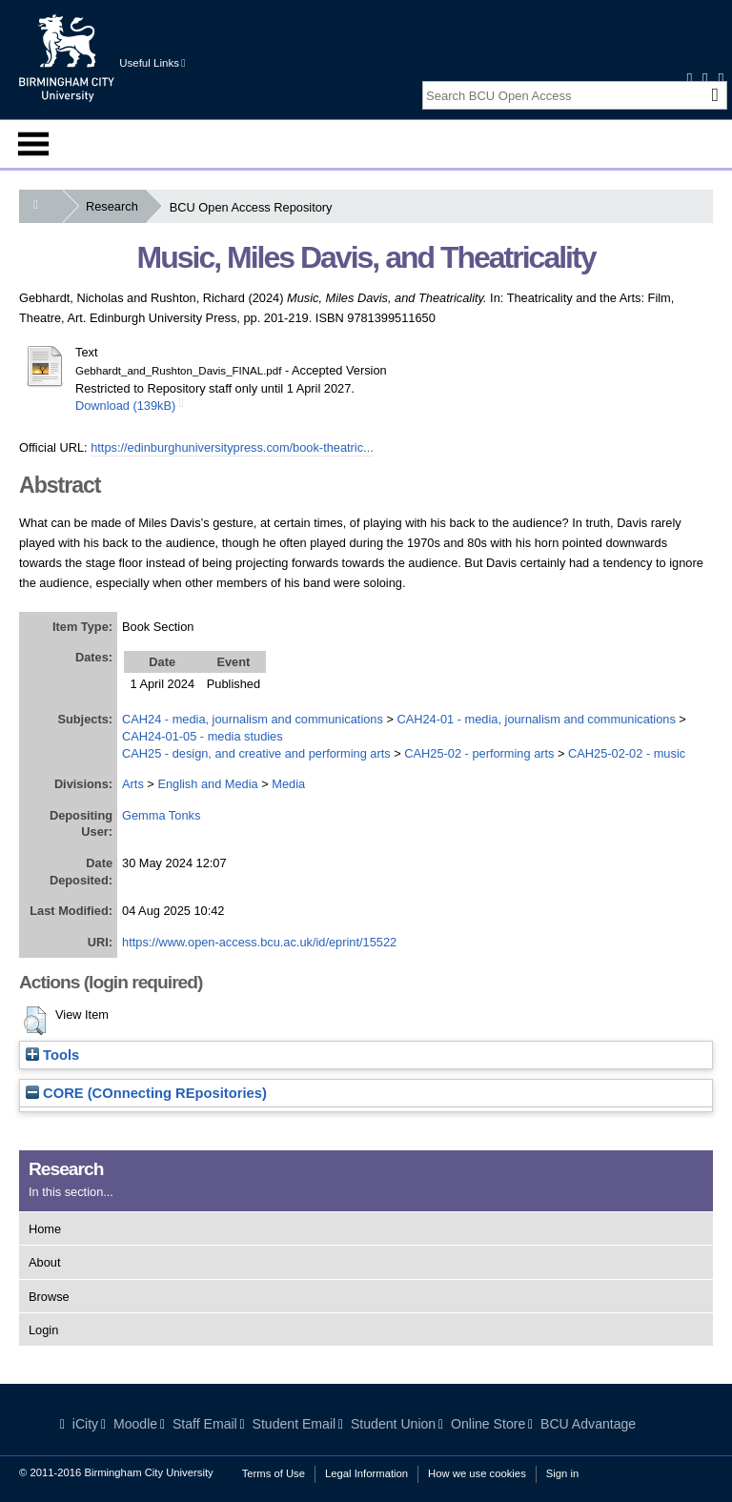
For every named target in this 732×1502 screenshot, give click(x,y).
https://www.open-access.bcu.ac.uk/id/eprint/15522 (259, 942)
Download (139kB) (125, 405)
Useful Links (152, 63)
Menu (33, 144)
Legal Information (366, 1473)
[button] (35, 1020)
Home (45, 1229)
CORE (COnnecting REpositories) (146, 1093)
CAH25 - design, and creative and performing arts (256, 753)
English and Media (207, 784)
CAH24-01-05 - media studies (202, 736)
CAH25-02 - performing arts (479, 753)
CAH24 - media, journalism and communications (252, 719)
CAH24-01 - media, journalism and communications (535, 719)
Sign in (562, 1473)
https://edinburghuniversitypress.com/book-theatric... (232, 447)
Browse (49, 1296)
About (44, 1262)
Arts (133, 784)
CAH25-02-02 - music (626, 753)
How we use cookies (477, 1473)
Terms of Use (273, 1473)
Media (288, 784)
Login (43, 1330)
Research (116, 206)
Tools (52, 1055)
